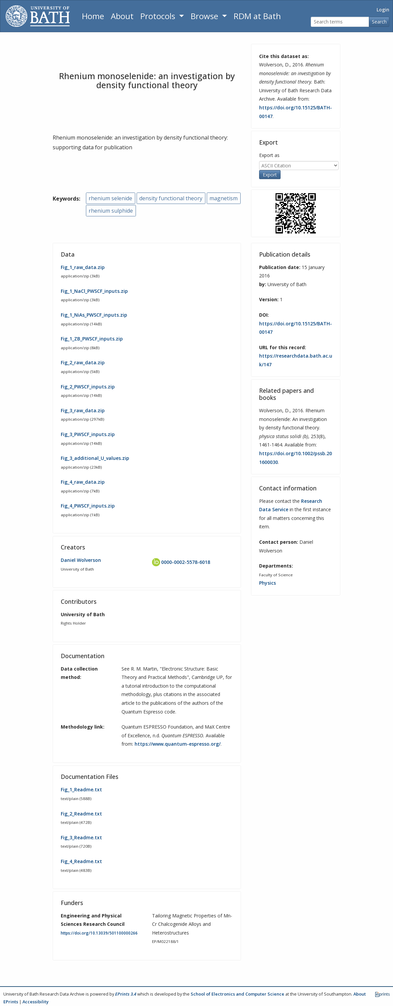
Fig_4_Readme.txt (81, 861)
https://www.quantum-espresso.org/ (177, 744)
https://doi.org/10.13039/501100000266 (99, 933)
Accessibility (35, 1002)
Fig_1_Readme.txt (81, 789)
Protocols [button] (158, 15)
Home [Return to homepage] (93, 15)
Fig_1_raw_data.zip (83, 267)
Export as (269, 155)
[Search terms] (340, 22)
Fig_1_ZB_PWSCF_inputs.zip (92, 338)
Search (379, 21)
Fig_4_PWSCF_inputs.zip (88, 505)
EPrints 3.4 (125, 994)
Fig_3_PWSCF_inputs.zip (88, 434)
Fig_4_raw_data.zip (83, 482)
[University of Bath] (37, 16)
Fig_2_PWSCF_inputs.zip (88, 386)
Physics (267, 583)
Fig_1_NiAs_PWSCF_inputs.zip (94, 315)
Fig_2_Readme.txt (81, 813)
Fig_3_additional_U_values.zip (95, 458)
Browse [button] (205, 15)
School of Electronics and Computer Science (237, 994)
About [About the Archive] (122, 15)
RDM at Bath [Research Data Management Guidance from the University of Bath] (257, 15)
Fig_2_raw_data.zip (83, 362)
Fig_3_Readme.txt (81, 837)
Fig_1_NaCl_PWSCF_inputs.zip (94, 291)
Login (383, 9)
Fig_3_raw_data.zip (83, 410)
